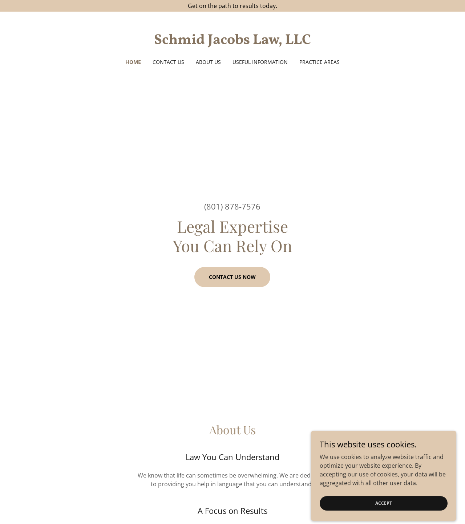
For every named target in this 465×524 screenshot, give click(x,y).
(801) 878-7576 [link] (232, 206)
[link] (233, 42)
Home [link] (133, 61)
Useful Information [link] (260, 61)
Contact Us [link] (168, 61)
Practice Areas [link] (319, 61)
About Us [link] (208, 61)
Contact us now (232, 276)
